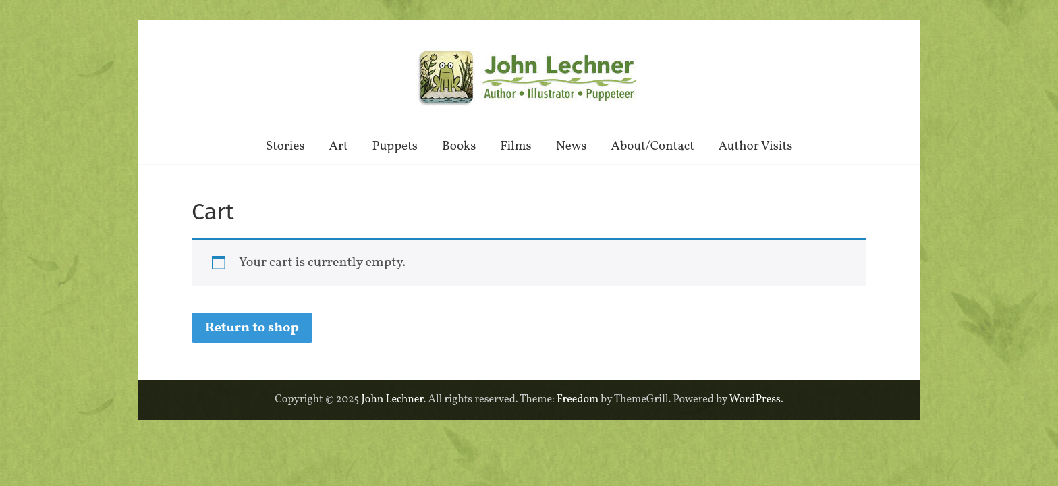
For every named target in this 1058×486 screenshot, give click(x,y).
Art (338, 146)
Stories (285, 146)
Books (459, 146)
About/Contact (652, 146)
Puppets (395, 146)
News (571, 146)
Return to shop (252, 328)
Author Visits (755, 146)
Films (515, 146)
